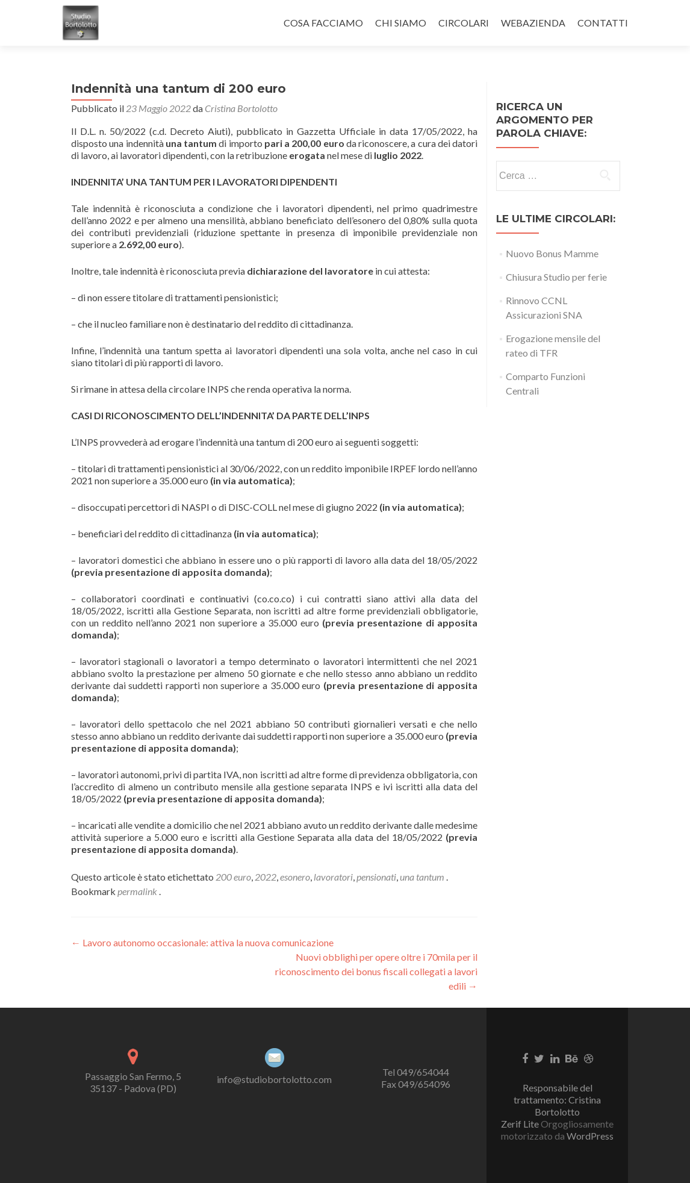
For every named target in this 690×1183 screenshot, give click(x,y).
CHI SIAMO (400, 22)
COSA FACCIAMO (323, 22)
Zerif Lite (521, 1123)
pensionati (376, 876)
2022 (265, 876)
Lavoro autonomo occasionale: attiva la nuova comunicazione (202, 942)
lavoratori (333, 876)
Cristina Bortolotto (241, 108)
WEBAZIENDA (533, 22)
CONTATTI (602, 22)
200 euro (233, 876)
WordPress (589, 1135)
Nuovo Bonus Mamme (552, 253)
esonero (295, 876)
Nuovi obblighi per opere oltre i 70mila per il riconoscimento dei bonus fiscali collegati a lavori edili (376, 971)
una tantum (422, 876)
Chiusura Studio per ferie (556, 276)
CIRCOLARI (463, 22)
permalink (138, 891)
